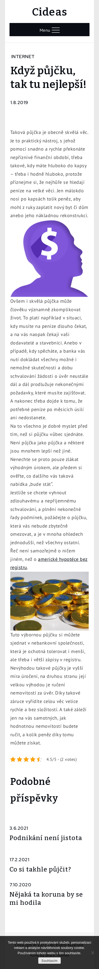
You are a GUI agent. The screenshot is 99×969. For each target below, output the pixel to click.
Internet (23, 56)
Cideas (49, 12)
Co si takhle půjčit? (40, 869)
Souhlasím (49, 961)
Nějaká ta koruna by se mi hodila (46, 898)
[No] (92, 952)
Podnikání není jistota (46, 838)
